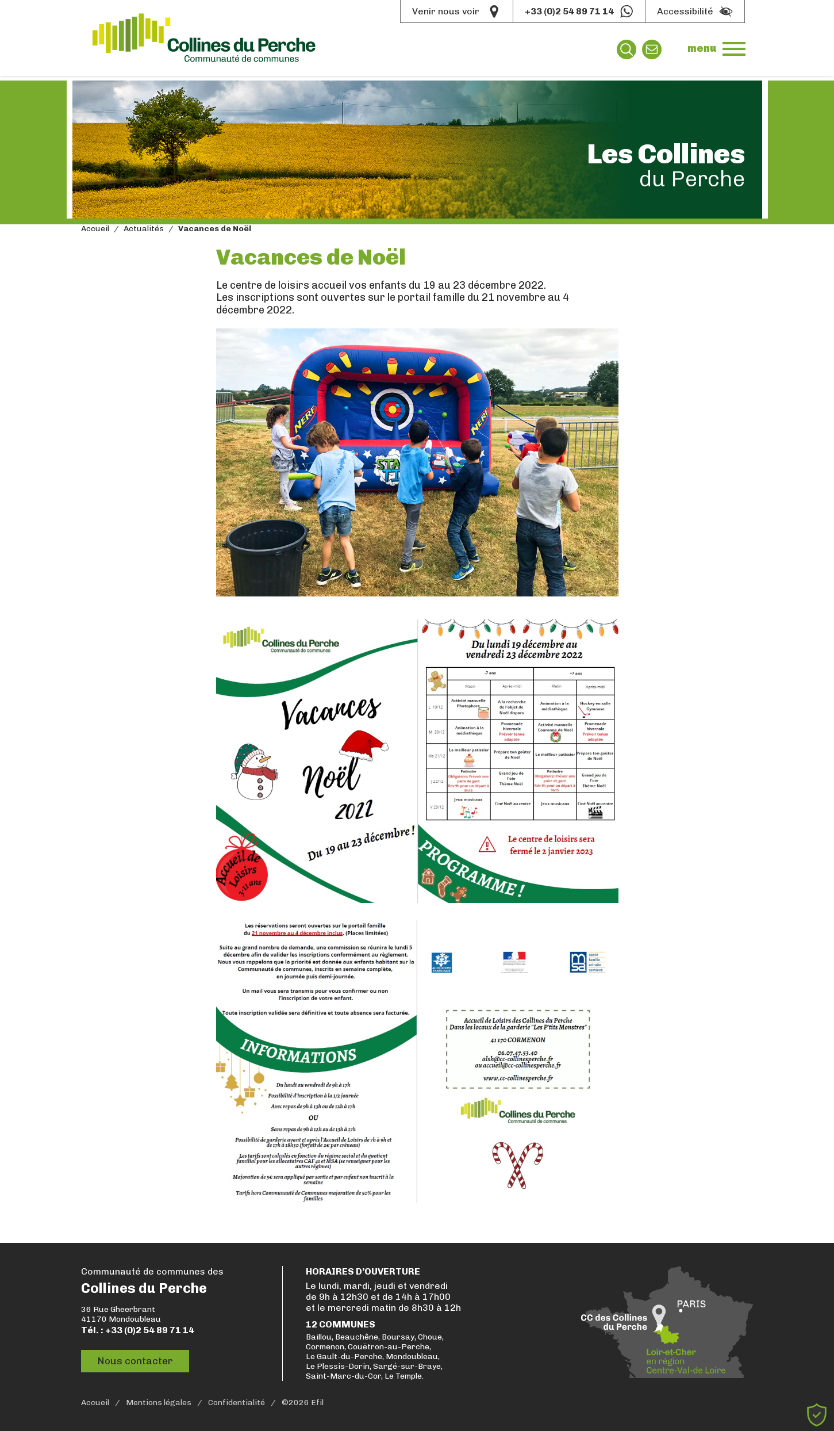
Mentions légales (158, 1402)
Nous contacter (137, 1361)
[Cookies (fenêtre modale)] (817, 1415)
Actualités (144, 229)
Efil (317, 1402)
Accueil (95, 229)
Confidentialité (236, 1402)
